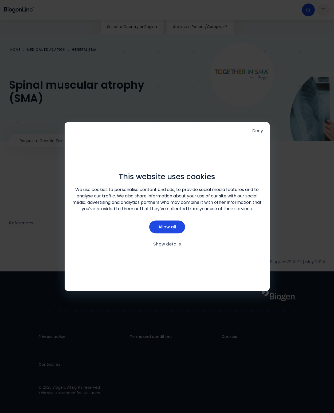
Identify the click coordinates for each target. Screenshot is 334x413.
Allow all (167, 227)
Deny (257, 131)
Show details (167, 244)
